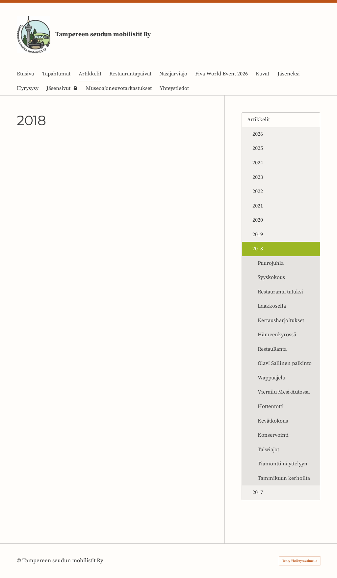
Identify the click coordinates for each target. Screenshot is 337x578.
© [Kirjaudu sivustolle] (19, 560)
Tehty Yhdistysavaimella (299, 561)
